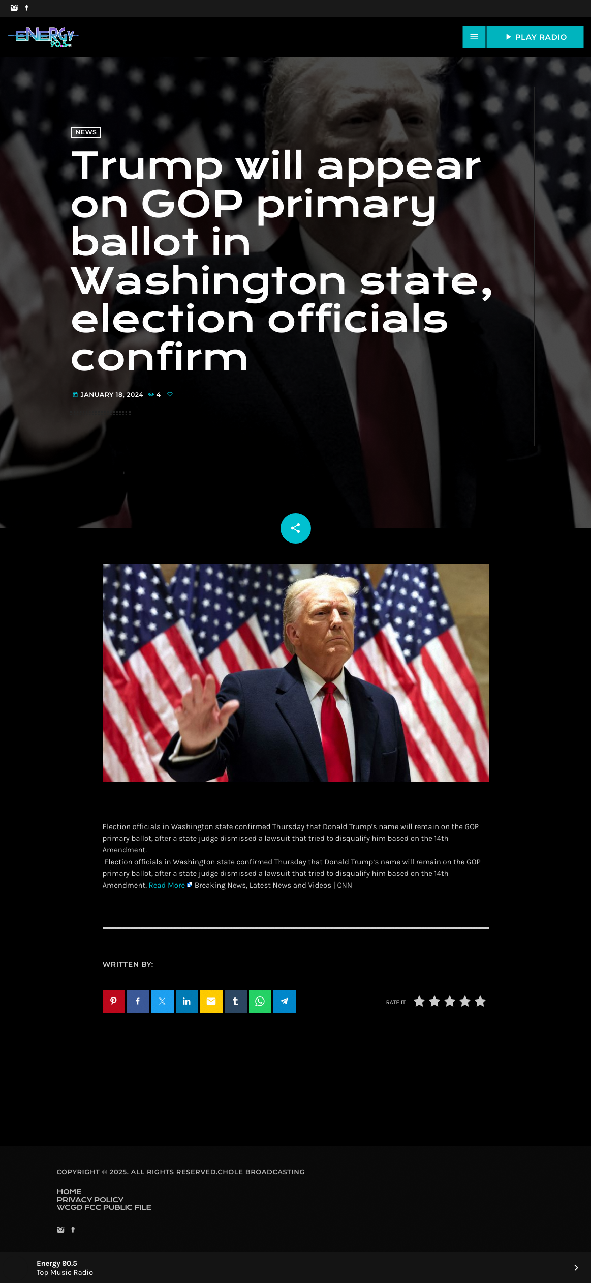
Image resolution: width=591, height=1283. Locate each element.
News (86, 132)
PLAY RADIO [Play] (535, 37)
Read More (166, 885)
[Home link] (43, 37)
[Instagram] (14, 8)
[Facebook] (26, 8)
